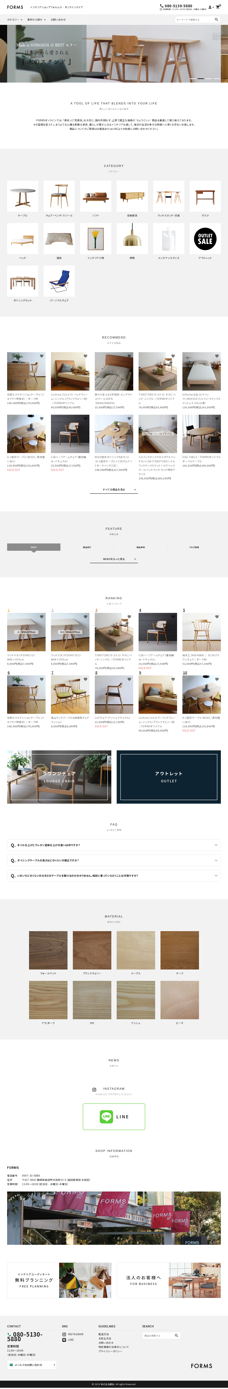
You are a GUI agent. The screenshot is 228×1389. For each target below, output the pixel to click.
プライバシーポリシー (111, 1352)
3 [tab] (209, 79)
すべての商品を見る (114, 489)
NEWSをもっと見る (114, 560)
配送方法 (104, 1335)
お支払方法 (105, 1339)
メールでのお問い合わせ (25, 1366)
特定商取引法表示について (114, 1348)
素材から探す (35, 19)
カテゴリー (13, 19)
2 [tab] (201, 79)
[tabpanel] (114, 54)
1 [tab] (193, 79)
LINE (68, 1341)
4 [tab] (217, 79)
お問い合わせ (58, 19)
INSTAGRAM (72, 1335)
